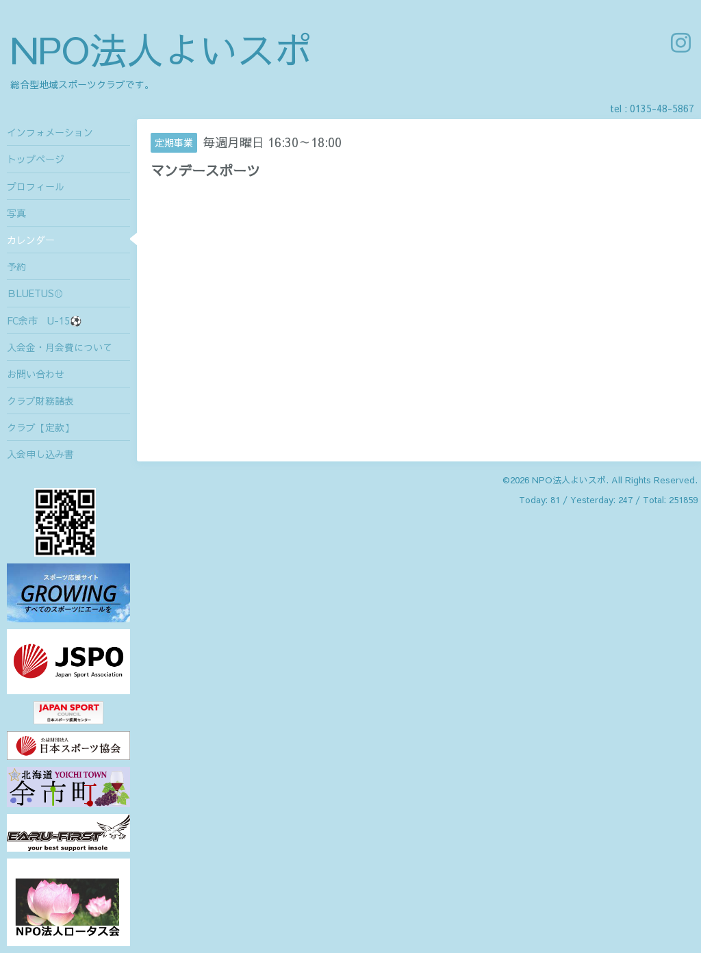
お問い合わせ (35, 374)
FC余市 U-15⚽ (44, 320)
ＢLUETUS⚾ (35, 293)
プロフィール (35, 186)
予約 (16, 266)
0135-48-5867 (662, 108)
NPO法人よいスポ (160, 49)
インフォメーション (50, 132)
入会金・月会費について (59, 347)
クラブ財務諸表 (40, 400)
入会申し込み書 (40, 454)
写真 (16, 213)
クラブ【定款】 (40, 427)
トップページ (35, 159)
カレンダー (31, 239)
